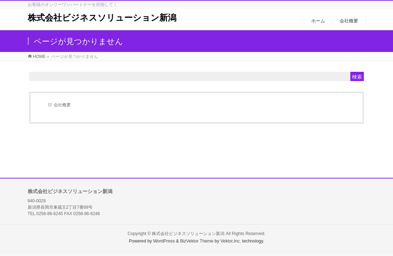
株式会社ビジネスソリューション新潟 (102, 17)
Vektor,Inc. (231, 241)
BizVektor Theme (196, 241)
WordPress (164, 241)
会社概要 (62, 104)
